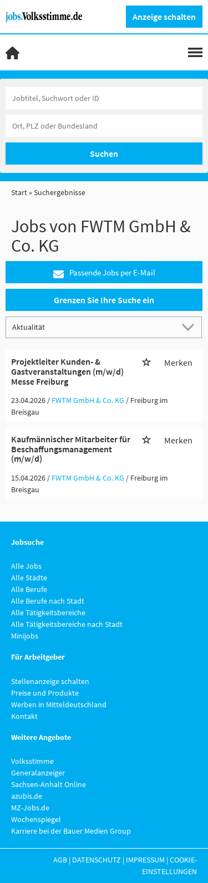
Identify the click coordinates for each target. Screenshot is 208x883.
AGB (60, 860)
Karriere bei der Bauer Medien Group (71, 831)
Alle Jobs (26, 566)
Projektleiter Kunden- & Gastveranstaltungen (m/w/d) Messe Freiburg (67, 371)
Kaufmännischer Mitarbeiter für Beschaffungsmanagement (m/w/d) (70, 448)
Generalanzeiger (38, 773)
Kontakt (24, 716)
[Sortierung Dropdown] (190, 327)
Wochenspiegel (36, 819)
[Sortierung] (93, 327)
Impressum (145, 860)
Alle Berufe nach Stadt (47, 601)
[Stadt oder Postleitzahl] (104, 126)
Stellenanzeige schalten (50, 681)
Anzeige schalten (164, 16)
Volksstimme (32, 761)
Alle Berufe (29, 589)
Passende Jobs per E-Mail (104, 273)
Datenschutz (96, 860)
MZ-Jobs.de (30, 808)
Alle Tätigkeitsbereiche (48, 612)
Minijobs (24, 636)
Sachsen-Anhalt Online (48, 784)
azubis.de (26, 796)
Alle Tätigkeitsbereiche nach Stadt (67, 624)
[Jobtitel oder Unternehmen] (104, 98)
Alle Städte (29, 578)
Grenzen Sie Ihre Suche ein (104, 299)
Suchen (104, 153)
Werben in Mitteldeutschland (58, 705)
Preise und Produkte (45, 693)
